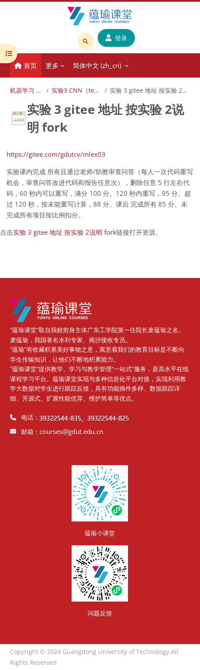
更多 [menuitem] (52, 65)
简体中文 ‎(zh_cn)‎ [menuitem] (97, 65)
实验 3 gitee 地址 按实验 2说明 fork (64, 232)
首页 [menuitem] (30, 65)
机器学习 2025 (26, 90)
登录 (116, 38)
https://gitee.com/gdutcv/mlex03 (56, 154)
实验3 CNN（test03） (76, 90)
